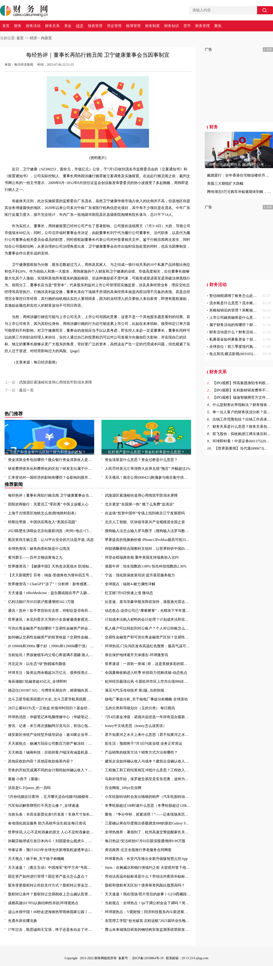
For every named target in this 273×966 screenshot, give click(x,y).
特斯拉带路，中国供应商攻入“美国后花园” (42, 522)
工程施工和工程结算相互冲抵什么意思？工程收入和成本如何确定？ (148, 770)
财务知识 (171, 26)
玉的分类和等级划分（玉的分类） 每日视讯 (140, 708)
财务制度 (152, 26)
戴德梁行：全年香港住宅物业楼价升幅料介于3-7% (239, 175)
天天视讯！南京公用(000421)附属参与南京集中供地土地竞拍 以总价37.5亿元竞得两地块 (148, 477)
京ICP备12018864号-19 (148, 958)
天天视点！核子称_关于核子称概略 (36, 859)
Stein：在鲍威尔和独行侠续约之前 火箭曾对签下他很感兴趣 (148, 867)
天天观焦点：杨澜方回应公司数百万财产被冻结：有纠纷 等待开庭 (51, 743)
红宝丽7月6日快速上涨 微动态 (129, 593)
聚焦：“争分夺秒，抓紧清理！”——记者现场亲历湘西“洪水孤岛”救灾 (148, 814)
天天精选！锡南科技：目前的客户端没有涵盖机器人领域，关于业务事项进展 (51, 752)
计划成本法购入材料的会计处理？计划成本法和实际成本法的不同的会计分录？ (148, 619)
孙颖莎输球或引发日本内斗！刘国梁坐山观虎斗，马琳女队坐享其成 (51, 841)
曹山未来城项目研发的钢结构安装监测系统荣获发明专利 (148, 929)
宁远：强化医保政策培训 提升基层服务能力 (140, 575)
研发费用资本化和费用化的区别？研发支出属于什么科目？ (51, 469)
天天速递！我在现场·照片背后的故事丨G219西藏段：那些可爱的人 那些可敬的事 (148, 894)
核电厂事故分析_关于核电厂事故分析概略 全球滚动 (146, 699)
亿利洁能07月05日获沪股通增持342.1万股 (41, 602)
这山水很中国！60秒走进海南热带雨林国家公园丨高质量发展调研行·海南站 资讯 (51, 912)
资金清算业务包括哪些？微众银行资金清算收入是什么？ (51, 460)
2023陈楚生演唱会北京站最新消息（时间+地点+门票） (51, 531)
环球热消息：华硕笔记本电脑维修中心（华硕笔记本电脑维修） (51, 717)
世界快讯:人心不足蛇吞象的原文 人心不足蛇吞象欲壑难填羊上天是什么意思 (51, 832)
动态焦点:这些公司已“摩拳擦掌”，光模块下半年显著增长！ (148, 610)
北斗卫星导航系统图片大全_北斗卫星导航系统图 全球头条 (51, 699)
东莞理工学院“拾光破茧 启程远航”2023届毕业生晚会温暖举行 (148, 921)
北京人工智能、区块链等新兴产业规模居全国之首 (145, 522)
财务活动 (33, 26)
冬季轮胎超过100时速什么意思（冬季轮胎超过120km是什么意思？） (148, 805)
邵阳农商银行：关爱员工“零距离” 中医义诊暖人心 (48, 504)
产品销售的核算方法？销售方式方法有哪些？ (141, 752)
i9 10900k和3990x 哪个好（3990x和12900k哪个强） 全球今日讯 (51, 646)
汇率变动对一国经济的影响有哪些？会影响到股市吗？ (51, 477)
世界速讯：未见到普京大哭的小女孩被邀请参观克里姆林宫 (51, 619)
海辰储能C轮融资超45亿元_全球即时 (37, 681)
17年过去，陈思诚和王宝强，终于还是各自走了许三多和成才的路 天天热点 (51, 929)
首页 (6, 26)
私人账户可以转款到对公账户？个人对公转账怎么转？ (148, 628)
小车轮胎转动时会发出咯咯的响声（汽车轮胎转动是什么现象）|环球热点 (148, 797)
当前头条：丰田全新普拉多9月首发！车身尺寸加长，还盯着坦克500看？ (51, 814)
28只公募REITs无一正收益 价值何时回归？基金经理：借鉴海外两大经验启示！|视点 (51, 708)
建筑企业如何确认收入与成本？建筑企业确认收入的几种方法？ (148, 761)
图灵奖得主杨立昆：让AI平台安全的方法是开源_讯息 (51, 540)
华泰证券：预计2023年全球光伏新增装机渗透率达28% (51, 850)
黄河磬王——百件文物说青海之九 (35, 557)
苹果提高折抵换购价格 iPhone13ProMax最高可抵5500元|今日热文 (148, 540)
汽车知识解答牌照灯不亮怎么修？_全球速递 (43, 805)
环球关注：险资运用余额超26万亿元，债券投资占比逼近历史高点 (51, 673)
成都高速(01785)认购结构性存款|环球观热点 (43, 903)
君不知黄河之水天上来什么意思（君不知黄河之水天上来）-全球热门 (148, 735)
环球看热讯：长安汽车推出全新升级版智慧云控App (146, 859)
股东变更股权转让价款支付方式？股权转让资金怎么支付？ (51, 885)
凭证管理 (114, 26)
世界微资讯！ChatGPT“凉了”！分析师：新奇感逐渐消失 (51, 584)
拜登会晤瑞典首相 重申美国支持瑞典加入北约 (142, 557)
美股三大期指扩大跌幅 (225, 183)
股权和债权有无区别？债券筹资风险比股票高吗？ (145, 885)
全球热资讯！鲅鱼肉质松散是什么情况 (39, 548)
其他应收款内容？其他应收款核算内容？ (40, 761)
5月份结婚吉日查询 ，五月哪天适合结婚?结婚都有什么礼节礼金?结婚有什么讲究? (51, 797)
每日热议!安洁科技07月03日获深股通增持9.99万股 (145, 841)
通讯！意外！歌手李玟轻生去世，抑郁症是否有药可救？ (51, 610)
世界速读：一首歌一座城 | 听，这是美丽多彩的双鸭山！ (148, 664)
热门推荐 (14, 413)
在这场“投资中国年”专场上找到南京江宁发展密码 (145, 513)
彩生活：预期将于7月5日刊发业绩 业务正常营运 (143, 743)
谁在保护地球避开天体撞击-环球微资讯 (136, 655)
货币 (187, 26)
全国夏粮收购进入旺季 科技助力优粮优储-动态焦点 (146, 673)
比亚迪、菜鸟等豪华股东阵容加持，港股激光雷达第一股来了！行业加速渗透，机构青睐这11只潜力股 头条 (148, 602)
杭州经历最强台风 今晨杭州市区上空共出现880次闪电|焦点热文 (148, 681)
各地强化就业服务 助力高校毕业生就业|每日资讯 (47, 823)
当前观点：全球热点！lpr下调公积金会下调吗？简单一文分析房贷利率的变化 (148, 903)
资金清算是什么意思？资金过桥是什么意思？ (141, 460)
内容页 (46, 38)
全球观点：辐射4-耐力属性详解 (130, 584)
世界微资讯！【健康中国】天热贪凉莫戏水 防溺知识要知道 (51, 566)
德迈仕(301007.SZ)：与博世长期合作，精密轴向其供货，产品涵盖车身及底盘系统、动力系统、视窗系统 (51, 690)
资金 (67, 26)
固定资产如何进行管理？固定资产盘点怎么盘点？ (48, 876)
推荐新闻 (14, 484)
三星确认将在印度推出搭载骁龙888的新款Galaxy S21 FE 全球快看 (148, 823)
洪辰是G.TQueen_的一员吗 (29, 788)
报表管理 (95, 26)
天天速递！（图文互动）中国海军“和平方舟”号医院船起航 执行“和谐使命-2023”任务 (51, 867)
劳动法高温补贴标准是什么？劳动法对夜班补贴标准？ (148, 876)
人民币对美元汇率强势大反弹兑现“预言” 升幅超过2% (147, 469)
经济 (79, 26)
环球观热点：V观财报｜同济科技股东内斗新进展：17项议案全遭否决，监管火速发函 (148, 912)
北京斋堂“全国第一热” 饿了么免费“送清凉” (139, 504)
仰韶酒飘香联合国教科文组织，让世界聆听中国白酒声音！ (148, 548)
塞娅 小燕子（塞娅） (25, 779)
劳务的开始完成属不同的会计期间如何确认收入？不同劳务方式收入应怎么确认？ (51, 770)
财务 (17, 26)
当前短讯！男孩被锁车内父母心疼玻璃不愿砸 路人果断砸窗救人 (51, 655)
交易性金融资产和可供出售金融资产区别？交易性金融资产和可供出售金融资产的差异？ (148, 637)
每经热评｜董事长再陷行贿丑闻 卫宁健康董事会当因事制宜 (51, 495)
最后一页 (26, 390)
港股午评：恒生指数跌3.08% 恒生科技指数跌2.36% (146, 566)
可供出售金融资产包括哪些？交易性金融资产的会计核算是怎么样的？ (51, 628)
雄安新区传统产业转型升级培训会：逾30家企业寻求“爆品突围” (51, 735)
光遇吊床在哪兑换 (22, 921)
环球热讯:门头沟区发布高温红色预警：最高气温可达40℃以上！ (148, 646)
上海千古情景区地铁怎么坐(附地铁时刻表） (43, 513)
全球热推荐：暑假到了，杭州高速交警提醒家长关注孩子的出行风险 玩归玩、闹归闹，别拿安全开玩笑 (148, 832)
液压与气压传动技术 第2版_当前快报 (134, 690)
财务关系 (52, 26)
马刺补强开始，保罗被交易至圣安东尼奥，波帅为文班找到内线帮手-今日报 (148, 779)
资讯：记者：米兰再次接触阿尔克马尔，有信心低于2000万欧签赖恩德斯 (51, 726)
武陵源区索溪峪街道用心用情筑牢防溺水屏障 (55, 382)
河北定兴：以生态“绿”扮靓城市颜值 (37, 664)
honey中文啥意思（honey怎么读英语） (135, 726)
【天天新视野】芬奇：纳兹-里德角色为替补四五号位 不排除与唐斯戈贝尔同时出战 (51, 575)
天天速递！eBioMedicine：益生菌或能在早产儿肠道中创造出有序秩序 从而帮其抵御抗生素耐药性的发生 (51, 593)
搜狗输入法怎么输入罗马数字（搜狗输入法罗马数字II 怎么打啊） (148, 531)
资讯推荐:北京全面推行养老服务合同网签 (138, 850)
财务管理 (202, 26)
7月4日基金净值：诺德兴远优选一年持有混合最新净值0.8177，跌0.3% (148, 717)
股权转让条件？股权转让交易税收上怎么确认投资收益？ (51, 894)
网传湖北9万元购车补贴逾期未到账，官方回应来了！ (239, 192)
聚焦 (218, 26)
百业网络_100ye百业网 (123, 788)
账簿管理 (133, 26)
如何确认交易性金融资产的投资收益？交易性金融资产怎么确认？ (51, 637)
